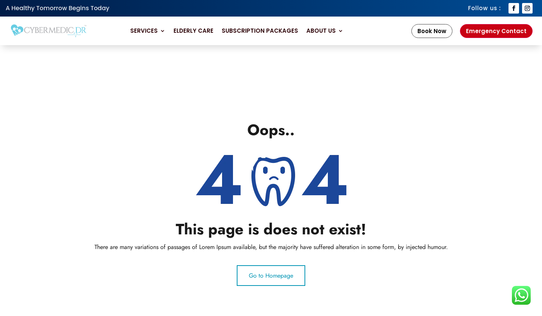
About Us (321, 31)
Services (144, 31)
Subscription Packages (260, 31)
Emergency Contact (496, 31)
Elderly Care (193, 31)
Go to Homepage (271, 275)
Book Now (431, 31)
